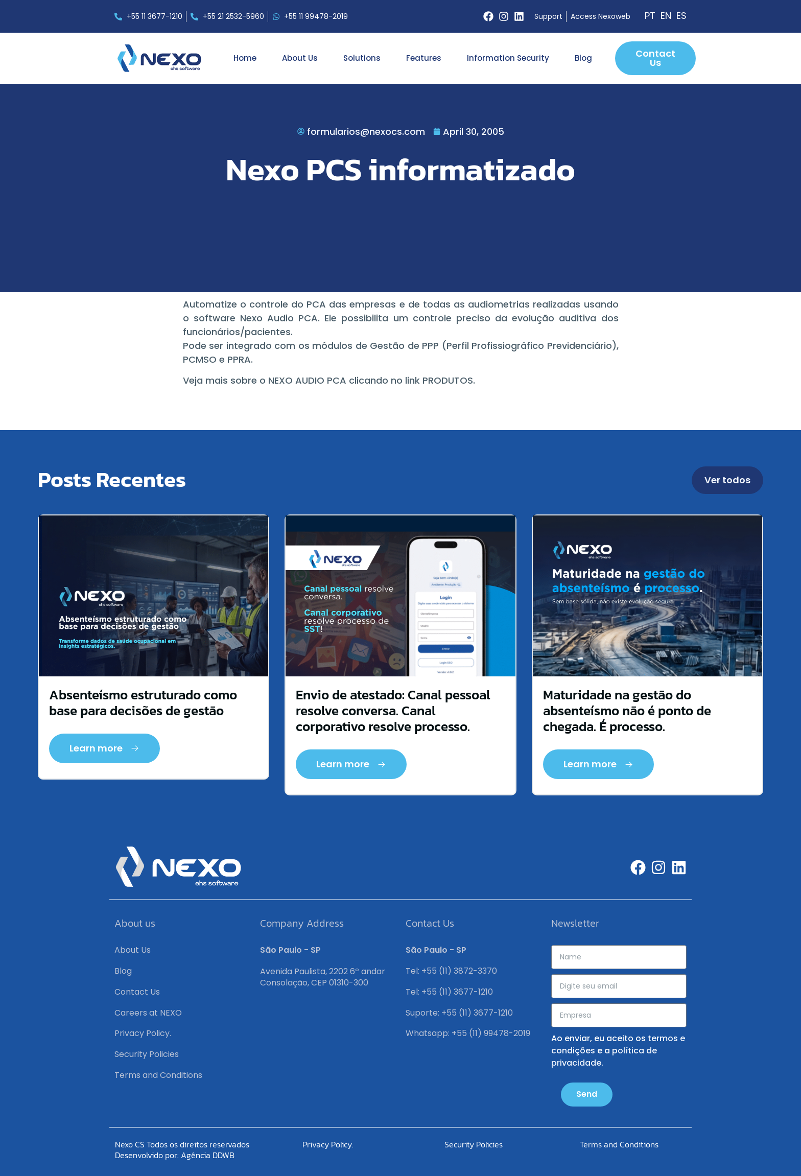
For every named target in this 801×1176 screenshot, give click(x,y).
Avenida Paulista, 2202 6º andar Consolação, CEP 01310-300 (322, 977)
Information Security (508, 58)
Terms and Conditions (158, 1075)
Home (244, 58)
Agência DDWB (207, 1155)
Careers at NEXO (148, 1013)
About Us (300, 58)
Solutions (362, 58)
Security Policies (146, 1054)
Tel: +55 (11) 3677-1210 (449, 992)
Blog (583, 58)
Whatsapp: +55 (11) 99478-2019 (468, 1033)
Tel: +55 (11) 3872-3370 (451, 971)
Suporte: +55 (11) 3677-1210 (459, 1013)
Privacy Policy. (142, 1033)
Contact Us (137, 992)
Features (423, 58)
